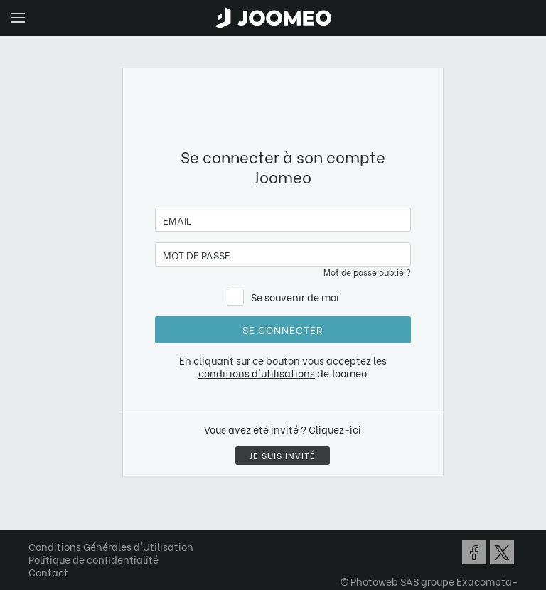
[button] (37, 516)
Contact (48, 571)
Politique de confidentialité (93, 559)
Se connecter (282, 329)
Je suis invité (283, 455)
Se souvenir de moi (295, 296)
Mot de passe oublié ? (367, 272)
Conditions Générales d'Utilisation (110, 546)
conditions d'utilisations (256, 372)
